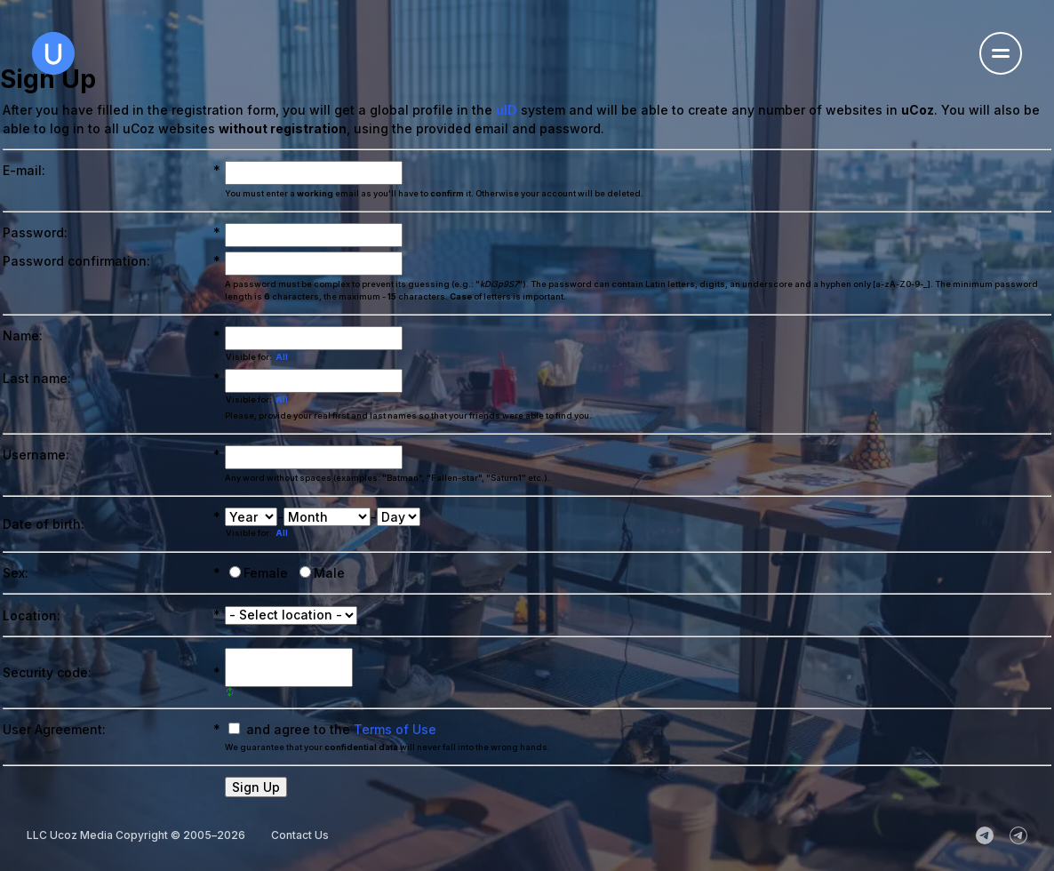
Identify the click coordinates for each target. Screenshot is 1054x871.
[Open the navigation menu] (1000, 53)
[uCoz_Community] (1018, 835)
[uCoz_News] (985, 835)
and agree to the (341, 729)
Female (266, 572)
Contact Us (300, 835)
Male (329, 572)
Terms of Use (395, 729)
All (281, 357)
